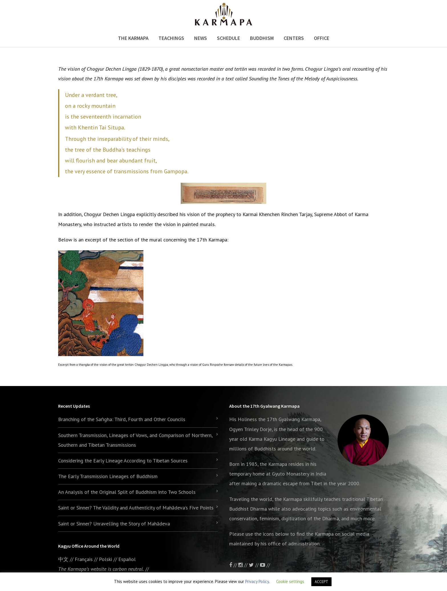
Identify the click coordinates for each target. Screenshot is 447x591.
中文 (63, 559)
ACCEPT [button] (321, 581)
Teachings (171, 38)
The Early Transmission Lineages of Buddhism (108, 476)
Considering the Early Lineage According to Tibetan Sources (123, 460)
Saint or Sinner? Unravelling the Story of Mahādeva (114, 523)
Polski (105, 559)
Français (84, 559)
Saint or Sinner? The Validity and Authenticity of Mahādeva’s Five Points (136, 507)
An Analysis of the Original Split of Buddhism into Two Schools (127, 492)
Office (321, 38)
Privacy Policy (257, 581)
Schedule (228, 38)
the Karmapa (273, 464)
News (200, 38)
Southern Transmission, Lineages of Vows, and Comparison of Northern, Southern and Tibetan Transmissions (135, 440)
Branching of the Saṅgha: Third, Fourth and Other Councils (121, 419)
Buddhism (262, 38)
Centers (294, 38)
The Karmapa (133, 38)
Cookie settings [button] (290, 581)
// (254, 565)
